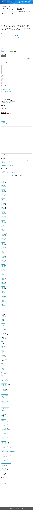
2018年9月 (3, 297)
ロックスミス (4, 419)
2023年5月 (3, 225)
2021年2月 (3, 260)
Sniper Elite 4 (4, 385)
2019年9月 (3, 282)
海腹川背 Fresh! (4, 416)
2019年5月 (3, 287)
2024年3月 (3, 212)
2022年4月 (3, 242)
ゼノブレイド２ (4, 433)
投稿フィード (4, 480)
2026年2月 (3, 182)
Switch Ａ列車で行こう (5, 384)
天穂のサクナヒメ (4, 390)
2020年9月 (3, 266)
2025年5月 (3, 194)
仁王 (2, 420)
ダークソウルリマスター (5, 446)
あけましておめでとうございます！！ (8, 175)
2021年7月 (3, 253)
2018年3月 (3, 305)
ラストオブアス (4, 452)
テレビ (3, 324)
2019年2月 (3, 291)
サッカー (3, 333)
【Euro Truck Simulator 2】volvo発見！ (8, 92)
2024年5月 (3, 209)
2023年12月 (3, 216)
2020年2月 (3, 275)
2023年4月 (3, 226)
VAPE (2, 375)
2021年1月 (3, 261)
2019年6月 (3, 286)
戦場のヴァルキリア (5, 394)
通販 (2, 343)
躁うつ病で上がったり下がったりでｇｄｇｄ (15, 1)
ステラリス (3, 438)
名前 (2, 75)
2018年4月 (3, 304)
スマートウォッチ (4, 330)
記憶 (2, 347)
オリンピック (4, 379)
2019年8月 (3, 283)
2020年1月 (3, 277)
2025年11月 (3, 186)
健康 (2, 319)
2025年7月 (3, 191)
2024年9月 (3, 204)
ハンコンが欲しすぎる (5, 89)
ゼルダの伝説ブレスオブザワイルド (7, 430)
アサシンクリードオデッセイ (6, 429)
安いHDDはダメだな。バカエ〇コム (7, 165)
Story (2, 118)
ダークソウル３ (4, 425)
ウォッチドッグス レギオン (6, 434)
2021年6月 (3, 255)
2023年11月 (3, 217)
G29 (2, 415)
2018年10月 (3, 296)
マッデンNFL (4, 456)
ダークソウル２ (4, 428)
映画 (2, 363)
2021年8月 (3, 252)
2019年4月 (3, 288)
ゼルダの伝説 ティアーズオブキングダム (8, 432)
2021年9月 (3, 251)
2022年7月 (3, 238)
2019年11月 (3, 279)
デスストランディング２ (5, 450)
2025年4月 (3, 195)
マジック (3, 312)
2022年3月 (3, 243)
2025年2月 (3, 198)
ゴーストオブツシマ (5, 442)
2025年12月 (3, 185)
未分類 (3, 474)
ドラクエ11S (4, 465)
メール (2, 78)
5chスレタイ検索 (4, 123)
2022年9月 (3, 235)
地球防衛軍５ (4, 389)
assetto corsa (4, 403)
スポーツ (3, 332)
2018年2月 (3, 306)
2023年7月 (3, 222)
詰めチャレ (3, 346)
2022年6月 (3, 239)
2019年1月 (3, 292)
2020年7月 (3, 269)
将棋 (2, 325)
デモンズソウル (4, 468)
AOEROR (3, 402)
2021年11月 (3, 248)
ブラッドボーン (4, 459)
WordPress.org (4, 483)
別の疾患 (3, 316)
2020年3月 (3, 274)
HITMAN (3, 410)
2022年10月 (3, 234)
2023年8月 (3, 221)
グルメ (3, 365)
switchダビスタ (4, 386)
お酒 (2, 368)
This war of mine (4, 395)
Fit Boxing (3, 414)
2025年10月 (3, 187)
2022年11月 (3, 233)
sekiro (2, 396)
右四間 (3, 314)
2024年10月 (3, 203)
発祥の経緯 (3, 356)
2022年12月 (3, 231)
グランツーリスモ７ (5, 443)
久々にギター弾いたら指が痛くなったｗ (8, 161)
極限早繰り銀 (4, 359)
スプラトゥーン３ (4, 437)
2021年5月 (3, 256)
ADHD (2, 311)
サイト (2, 81)
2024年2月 (3, 213)
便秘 (2, 320)
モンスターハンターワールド (6, 454)
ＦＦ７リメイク (4, 413)
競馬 (2, 351)
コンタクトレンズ (4, 334)
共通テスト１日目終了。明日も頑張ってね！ (9, 172)
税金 (2, 341)
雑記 (2, 342)
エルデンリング (4, 441)
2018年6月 (3, 301)
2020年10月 (3, 265)
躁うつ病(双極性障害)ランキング (5, 102)
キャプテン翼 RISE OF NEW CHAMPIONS (8, 451)
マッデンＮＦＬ (4, 469)
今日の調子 (3, 323)
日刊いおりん (4, 122)
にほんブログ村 (16, 37)
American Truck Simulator (6, 401)
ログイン (3, 479)
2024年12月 (3, 200)
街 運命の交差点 (4, 408)
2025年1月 (3, 199)
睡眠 (2, 352)
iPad (2, 374)
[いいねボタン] (2, 33)
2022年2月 (3, 244)
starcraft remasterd (4, 383)
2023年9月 (3, 220)
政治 (2, 364)
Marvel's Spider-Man (5, 391)
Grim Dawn (3, 397)
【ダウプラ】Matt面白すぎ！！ (6, 162)
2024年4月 (3, 211)
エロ (2, 369)
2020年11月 (3, 264)
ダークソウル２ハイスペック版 (6, 447)
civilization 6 (3, 404)
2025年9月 (3, 189)
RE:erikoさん (4, 171)
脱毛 (2, 350)
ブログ (3, 473)
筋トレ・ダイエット (28, 11)
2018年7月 (3, 300)
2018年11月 (3, 295)
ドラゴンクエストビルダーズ (6, 463)
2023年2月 (3, 229)
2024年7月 (3, 207)
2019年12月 (3, 278)
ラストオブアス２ (4, 421)
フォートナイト (4, 460)
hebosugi (29, 58)
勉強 (2, 315)
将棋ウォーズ (4, 338)
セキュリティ (4, 329)
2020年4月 (3, 273)
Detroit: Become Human (5, 407)
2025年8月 (3, 190)
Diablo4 (3, 409)
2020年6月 (3, 270)
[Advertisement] (16, 41)
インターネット (4, 373)
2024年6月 (3, 208)
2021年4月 (3, 257)
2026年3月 (3, 181)
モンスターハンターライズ (6, 455)
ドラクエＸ (3, 464)
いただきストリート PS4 (5, 424)
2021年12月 (3, 247)
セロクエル (3, 328)
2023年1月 (3, 230)
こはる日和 (3, 121)
